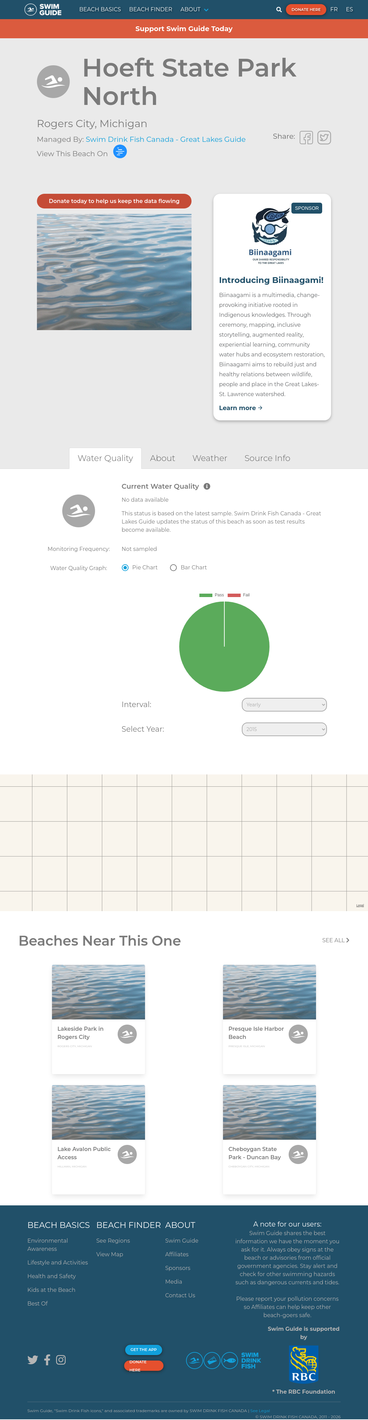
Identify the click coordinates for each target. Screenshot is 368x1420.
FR (334, 9)
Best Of (37, 1303)
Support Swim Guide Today (184, 29)
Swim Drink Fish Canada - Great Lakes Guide (166, 139)
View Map (109, 1254)
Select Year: (143, 729)
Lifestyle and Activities (57, 1262)
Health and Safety (51, 1276)
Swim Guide (181, 1241)
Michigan (123, 123)
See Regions (113, 1241)
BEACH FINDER (150, 9)
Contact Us (180, 1295)
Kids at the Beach (51, 1290)
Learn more (241, 408)
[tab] (105, 458)
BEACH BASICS (100, 9)
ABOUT (191, 9)
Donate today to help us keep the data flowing (114, 201)
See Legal (260, 1410)
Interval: (137, 704)
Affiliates (176, 1254)
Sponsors (177, 1268)
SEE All (336, 940)
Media (173, 1282)
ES (349, 9)
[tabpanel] (184, 610)
